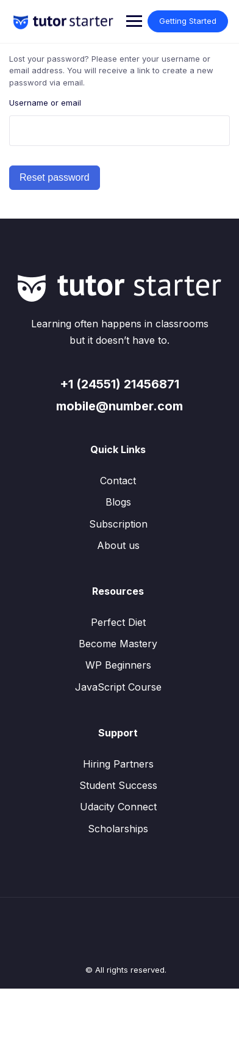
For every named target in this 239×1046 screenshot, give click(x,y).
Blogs (118, 502)
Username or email (45, 102)
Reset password (55, 177)
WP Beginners (118, 665)
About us (118, 545)
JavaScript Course (118, 687)
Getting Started (187, 21)
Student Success (118, 785)
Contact (118, 480)
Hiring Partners (118, 764)
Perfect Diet (118, 622)
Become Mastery (118, 643)
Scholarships (118, 829)
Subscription (118, 524)
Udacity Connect (118, 807)
